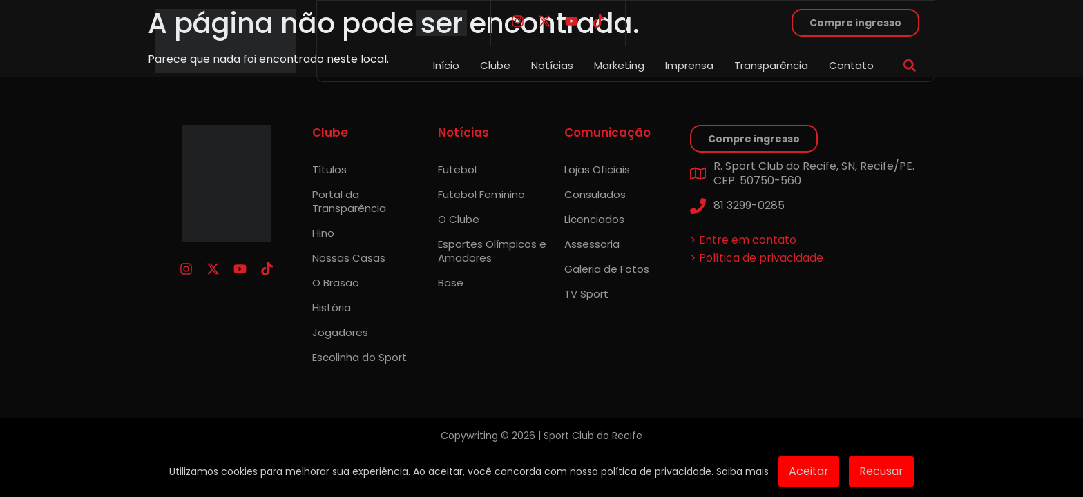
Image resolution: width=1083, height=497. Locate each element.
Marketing (619, 65)
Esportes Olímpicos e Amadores (492, 251)
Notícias (552, 65)
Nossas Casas (348, 258)
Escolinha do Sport (359, 357)
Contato (851, 65)
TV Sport (586, 293)
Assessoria (592, 244)
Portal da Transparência (349, 201)
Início (446, 65)
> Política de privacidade (756, 258)
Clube (495, 65)
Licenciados (594, 219)
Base (450, 282)
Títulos (329, 169)
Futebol (457, 169)
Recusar (881, 471)
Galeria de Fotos (606, 269)
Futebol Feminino (481, 194)
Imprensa (689, 65)
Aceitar (809, 471)
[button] (909, 65)
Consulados (595, 194)
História (331, 307)
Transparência (771, 65)
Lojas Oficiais (597, 169)
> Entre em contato (743, 240)
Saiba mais (742, 471)
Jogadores (340, 332)
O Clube (458, 219)
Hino (323, 233)
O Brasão (335, 282)
